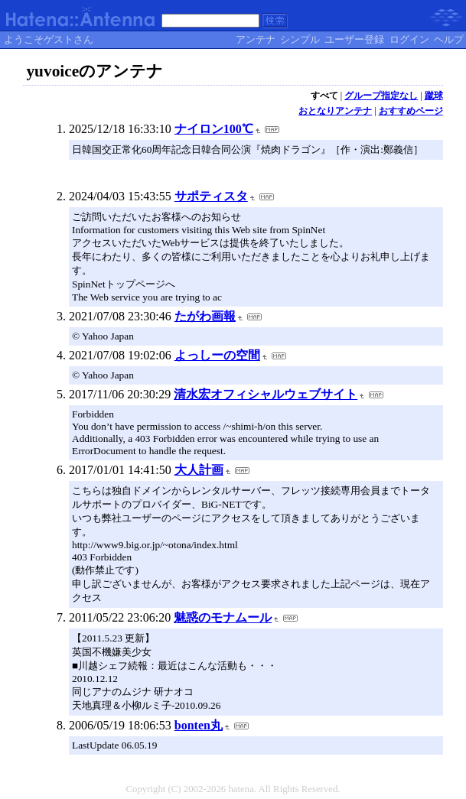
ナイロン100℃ (213, 128)
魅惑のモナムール (223, 617)
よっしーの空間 (217, 355)
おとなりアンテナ (335, 111)
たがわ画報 (205, 316)
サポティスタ (211, 196)
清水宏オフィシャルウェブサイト (265, 394)
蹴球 (434, 95)
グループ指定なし (381, 95)
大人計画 (198, 469)
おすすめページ (411, 111)
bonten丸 (198, 725)
